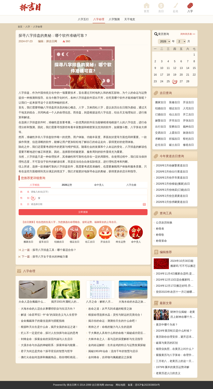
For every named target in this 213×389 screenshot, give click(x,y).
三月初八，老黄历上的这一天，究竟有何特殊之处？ (176, 361)
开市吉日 (174, 120)
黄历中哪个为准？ (167, 324)
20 (181, 74)
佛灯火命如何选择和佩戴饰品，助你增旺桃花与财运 (50, 357)
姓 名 (24, 191)
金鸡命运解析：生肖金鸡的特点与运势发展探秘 (117, 345)
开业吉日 (188, 102)
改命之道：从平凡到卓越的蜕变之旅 (110, 308)
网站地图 (120, 385)
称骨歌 (160, 234)
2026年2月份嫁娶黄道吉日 (172, 165)
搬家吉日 (160, 102)
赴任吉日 (160, 144)
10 (161, 68)
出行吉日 (160, 126)
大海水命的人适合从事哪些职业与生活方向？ (48, 308)
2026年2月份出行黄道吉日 (172, 171)
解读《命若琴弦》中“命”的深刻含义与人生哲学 (49, 314)
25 (168, 81)
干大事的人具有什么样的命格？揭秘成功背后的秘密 (118, 332)
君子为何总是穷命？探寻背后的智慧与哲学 (47, 351)
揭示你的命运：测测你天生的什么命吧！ (113, 320)
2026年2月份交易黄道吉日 (172, 195)
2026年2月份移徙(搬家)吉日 (173, 183)
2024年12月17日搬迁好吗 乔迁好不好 (176, 285)
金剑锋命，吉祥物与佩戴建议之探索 (110, 357)
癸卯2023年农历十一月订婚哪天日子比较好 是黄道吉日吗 (176, 291)
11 (168, 68)
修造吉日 (188, 144)
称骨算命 (161, 240)
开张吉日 (188, 120)
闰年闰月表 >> (188, 34)
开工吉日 (188, 114)
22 (194, 74)
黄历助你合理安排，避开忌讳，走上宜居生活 (176, 336)
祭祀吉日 (188, 138)
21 (187, 74)
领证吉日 (174, 108)
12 (174, 68)
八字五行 (83, 19)
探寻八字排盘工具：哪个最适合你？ (54, 249)
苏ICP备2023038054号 (147, 385)
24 (161, 81)
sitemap (109, 385)
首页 (20, 26)
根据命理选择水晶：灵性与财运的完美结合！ (115, 314)
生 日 (24, 204)
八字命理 (98, 19)
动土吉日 (174, 114)
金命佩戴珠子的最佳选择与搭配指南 (43, 320)
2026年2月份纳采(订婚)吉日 (173, 189)
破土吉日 (174, 144)
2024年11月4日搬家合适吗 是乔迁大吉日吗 (176, 273)
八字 (190, 11)
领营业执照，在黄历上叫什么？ (175, 348)
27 (181, 81)
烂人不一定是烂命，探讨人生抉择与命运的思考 (49, 332)
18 (168, 74)
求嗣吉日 (160, 138)
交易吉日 (160, 132)
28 (187, 81)
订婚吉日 (160, 114)
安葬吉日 (174, 126)
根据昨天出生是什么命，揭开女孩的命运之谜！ (49, 326)
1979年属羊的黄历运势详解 (172, 367)
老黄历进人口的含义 (168, 373)
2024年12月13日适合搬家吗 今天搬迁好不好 (176, 279)
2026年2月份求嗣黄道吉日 (172, 201)
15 (194, 68)
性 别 (24, 198)
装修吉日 (174, 102)
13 (181, 68)
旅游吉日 (188, 132)
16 (155, 74)
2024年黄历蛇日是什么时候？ (174, 330)
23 (155, 81)
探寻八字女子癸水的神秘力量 (50, 256)
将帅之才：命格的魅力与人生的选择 (110, 326)
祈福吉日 (174, 138)
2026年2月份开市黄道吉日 (172, 177)
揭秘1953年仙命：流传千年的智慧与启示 (113, 351)
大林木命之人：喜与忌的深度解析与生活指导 (115, 339)
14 (187, 68)
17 (161, 74)
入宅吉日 (188, 108)
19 (174, 74)
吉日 (161, 11)
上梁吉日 (174, 132)
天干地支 (129, 19)
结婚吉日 (160, 108)
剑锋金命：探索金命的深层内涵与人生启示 (47, 339)
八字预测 (114, 19)
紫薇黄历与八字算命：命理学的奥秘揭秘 (176, 355)
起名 (175, 11)
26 (174, 81)
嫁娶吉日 (160, 120)
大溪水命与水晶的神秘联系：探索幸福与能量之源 (50, 345)
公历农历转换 (164, 222)
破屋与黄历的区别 (167, 342)
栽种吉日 (188, 126)
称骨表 (160, 228)
